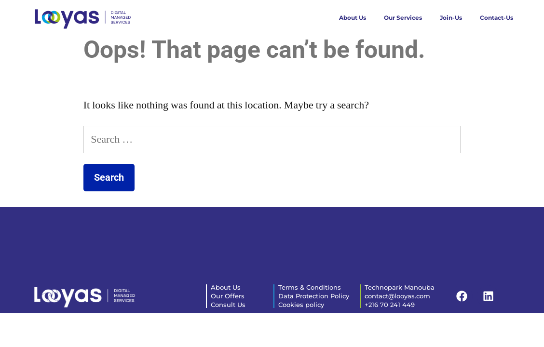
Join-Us (451, 17)
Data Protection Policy (313, 296)
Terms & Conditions (309, 287)
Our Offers (228, 296)
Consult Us (228, 304)
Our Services (403, 17)
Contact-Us (496, 17)
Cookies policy (301, 304)
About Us (352, 17)
